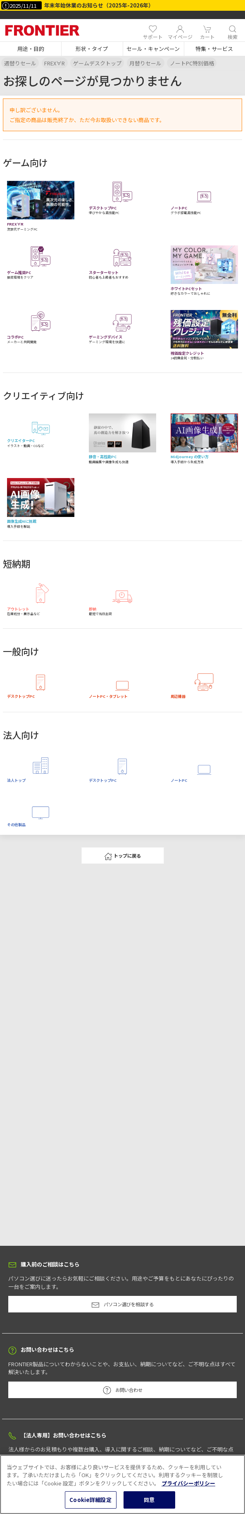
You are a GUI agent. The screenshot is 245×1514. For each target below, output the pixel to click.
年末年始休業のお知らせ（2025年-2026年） (99, 5)
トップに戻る (122, 856)
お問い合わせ (123, 1390)
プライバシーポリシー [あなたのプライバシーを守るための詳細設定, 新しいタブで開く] (188, 1491)
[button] (30, 49)
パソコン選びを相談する (122, 1305)
